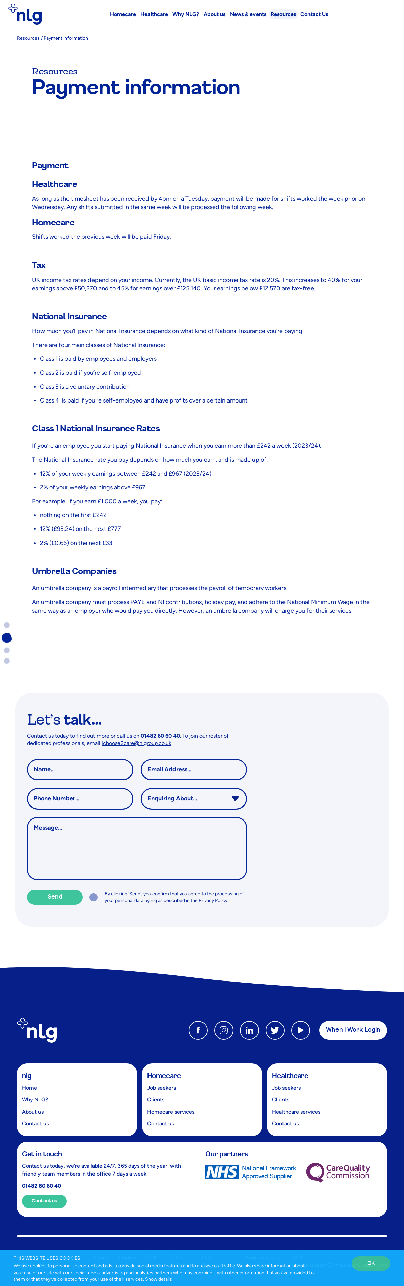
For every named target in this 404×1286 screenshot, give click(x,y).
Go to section (6, 626)
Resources (28, 38)
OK (371, 1263)
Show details (158, 1279)
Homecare (164, 1076)
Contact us (44, 1201)
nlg (27, 1076)
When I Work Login (353, 1030)
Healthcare (290, 1076)
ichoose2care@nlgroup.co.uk (136, 743)
